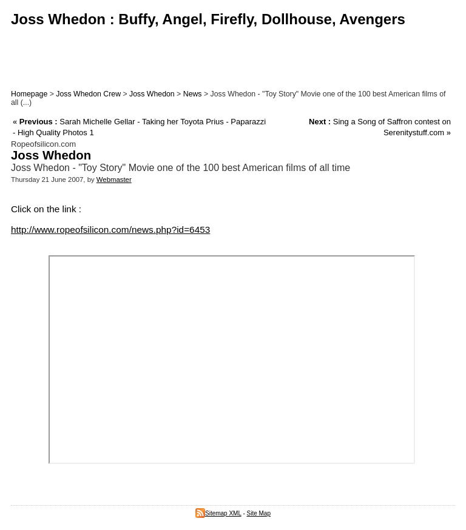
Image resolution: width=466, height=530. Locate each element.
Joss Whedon (152, 94)
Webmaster (114, 179)
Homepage (29, 94)
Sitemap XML (218, 513)
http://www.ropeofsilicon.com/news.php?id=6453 (110, 229)
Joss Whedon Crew (88, 94)
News (192, 94)
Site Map (259, 513)
